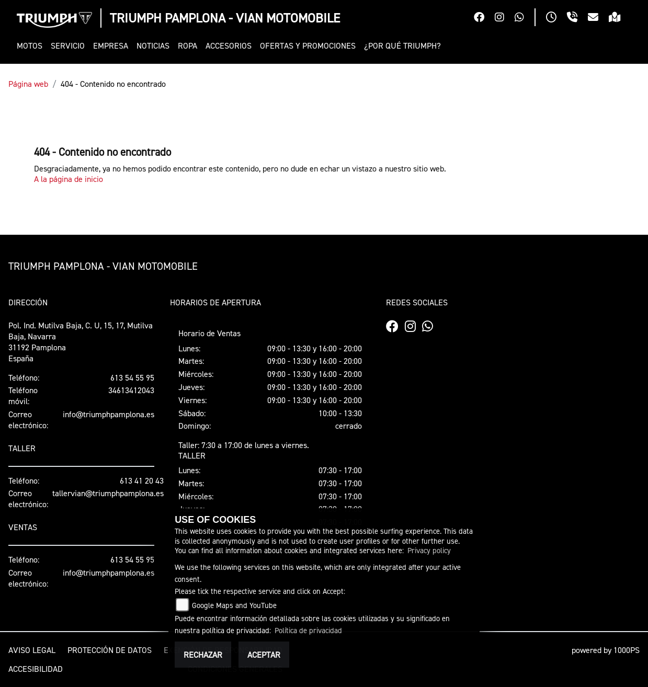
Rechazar (203, 654)
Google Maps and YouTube (234, 605)
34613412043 (131, 390)
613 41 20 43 (142, 480)
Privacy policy (429, 550)
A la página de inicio (68, 179)
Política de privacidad (308, 630)
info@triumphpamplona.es (108, 414)
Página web (28, 83)
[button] (32, 45)
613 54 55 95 (132, 377)
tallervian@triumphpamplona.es (108, 493)
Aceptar (263, 654)
